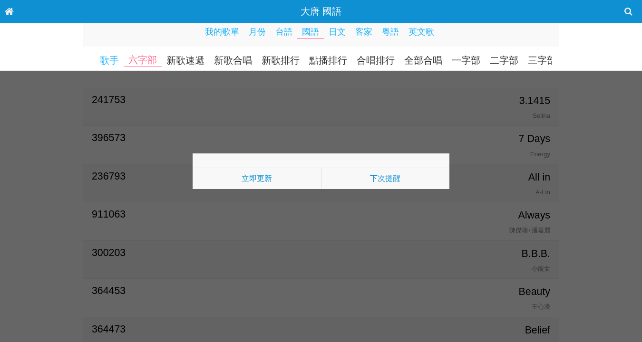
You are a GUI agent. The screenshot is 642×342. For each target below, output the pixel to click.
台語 (283, 32)
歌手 (109, 60)
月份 (257, 32)
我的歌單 (222, 32)
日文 (337, 32)
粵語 (390, 32)
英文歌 (421, 32)
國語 (310, 32)
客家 (363, 32)
